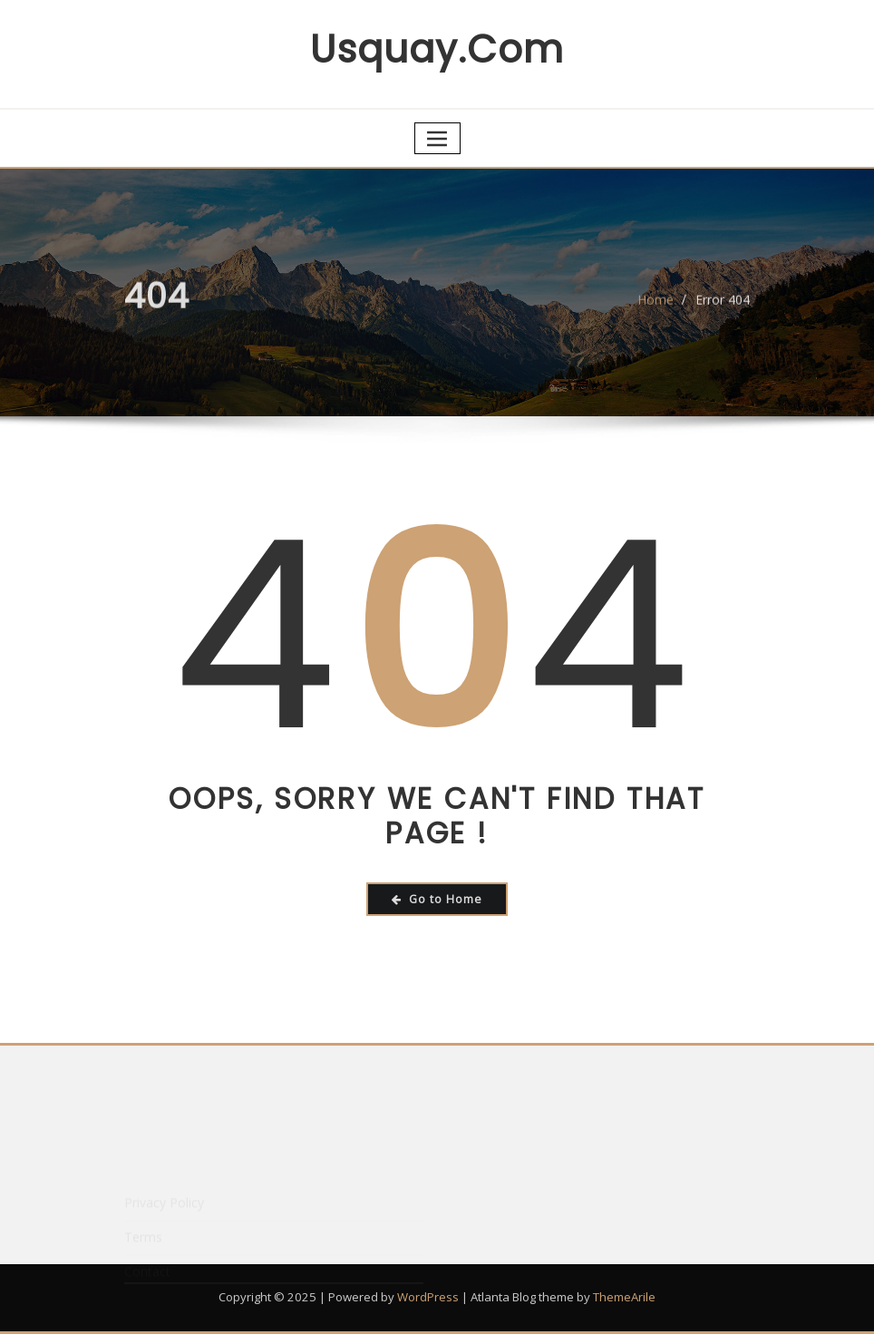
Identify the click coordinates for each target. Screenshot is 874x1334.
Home (655, 305)
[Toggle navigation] (437, 138)
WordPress (428, 1297)
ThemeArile (624, 1297)
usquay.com (437, 49)
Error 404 (722, 305)
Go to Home (437, 899)
